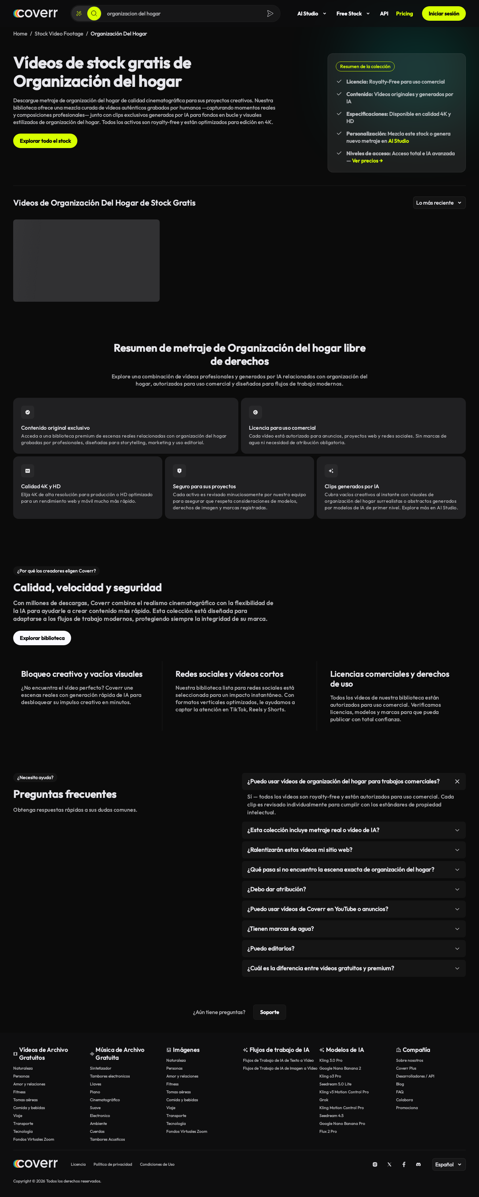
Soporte (269, 1012)
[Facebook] (404, 1164)
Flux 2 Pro (328, 1131)
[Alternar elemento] (457, 781)
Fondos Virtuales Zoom (33, 1139)
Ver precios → (367, 160)
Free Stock (354, 13)
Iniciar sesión (444, 13)
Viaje (17, 1115)
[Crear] (79, 13)
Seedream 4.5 (331, 1115)
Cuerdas (97, 1131)
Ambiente (98, 1123)
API (384, 13)
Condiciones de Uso (157, 1164)
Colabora (404, 1099)
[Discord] (418, 1164)
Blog (400, 1084)
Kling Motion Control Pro (341, 1107)
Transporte (23, 1123)
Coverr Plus (406, 1068)
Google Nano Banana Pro (342, 1123)
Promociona (407, 1107)
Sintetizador (100, 1068)
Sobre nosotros (409, 1060)
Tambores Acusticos (107, 1139)
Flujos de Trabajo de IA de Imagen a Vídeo (278, 1068)
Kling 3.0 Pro (330, 1060)
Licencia (78, 1164)
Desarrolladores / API (415, 1076)
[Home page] (35, 1164)
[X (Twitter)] (389, 1164)
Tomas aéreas (25, 1099)
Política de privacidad (112, 1164)
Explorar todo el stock (45, 141)
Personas (21, 1076)
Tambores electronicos (110, 1076)
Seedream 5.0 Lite (335, 1084)
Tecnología (23, 1131)
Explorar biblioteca (42, 638)
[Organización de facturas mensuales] (86, 260)
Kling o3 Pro (330, 1076)
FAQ (400, 1091)
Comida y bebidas (29, 1107)
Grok (323, 1099)
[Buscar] (94, 13)
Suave (95, 1107)
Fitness (19, 1091)
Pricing (404, 13)
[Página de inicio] (35, 13)
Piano (95, 1091)
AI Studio (313, 13)
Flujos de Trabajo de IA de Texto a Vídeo (278, 1060)
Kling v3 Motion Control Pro (344, 1091)
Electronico (100, 1115)
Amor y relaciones (29, 1084)
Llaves (95, 1084)
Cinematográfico (105, 1099)
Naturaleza (23, 1068)
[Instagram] (375, 1164)
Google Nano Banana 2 (340, 1068)
